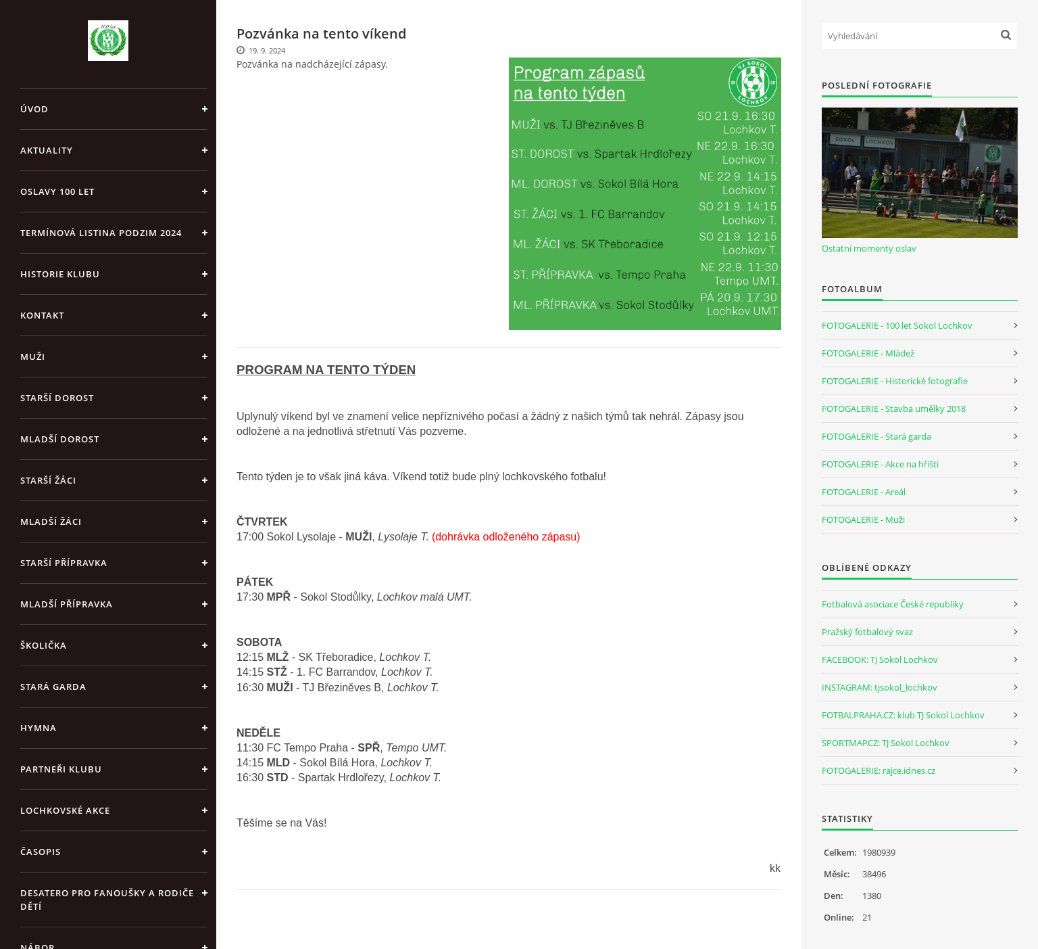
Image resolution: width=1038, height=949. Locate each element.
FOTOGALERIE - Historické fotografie (895, 381)
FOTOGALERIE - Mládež (868, 353)
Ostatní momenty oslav (869, 248)
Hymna (38, 728)
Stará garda (53, 686)
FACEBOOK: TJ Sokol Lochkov (880, 659)
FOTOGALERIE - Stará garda (876, 436)
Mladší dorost (59, 439)
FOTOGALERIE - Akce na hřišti (880, 464)
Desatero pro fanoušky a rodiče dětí (107, 899)
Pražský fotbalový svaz (867, 632)
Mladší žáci (51, 521)
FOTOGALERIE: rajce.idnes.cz (878, 770)
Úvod (34, 109)
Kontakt (42, 315)
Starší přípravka (63, 563)
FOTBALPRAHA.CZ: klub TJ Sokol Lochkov (903, 715)
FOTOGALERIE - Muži (863, 519)
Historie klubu (60, 274)
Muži (32, 356)
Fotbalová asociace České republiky (893, 604)
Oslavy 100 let (57, 191)
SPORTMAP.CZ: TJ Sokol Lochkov (885, 743)
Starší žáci (48, 480)
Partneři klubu (61, 769)
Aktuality (46, 150)
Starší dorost (57, 398)
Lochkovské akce (65, 810)
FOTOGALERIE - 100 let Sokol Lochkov (897, 325)
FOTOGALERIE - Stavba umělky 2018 (894, 408)
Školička (43, 645)
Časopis (40, 852)
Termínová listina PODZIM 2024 (101, 233)
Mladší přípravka (66, 604)
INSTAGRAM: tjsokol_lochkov (879, 687)
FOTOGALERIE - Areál (864, 492)
